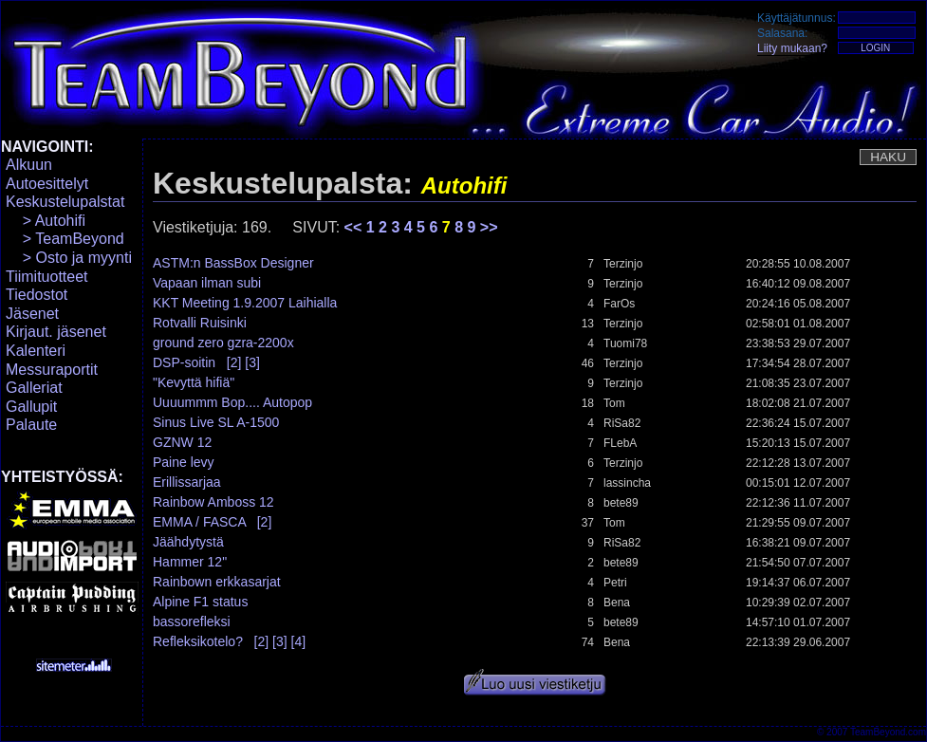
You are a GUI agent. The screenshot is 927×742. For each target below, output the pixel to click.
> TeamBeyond (65, 239)
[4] (298, 641)
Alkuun (29, 165)
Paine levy (183, 462)
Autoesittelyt (47, 184)
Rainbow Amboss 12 (213, 502)
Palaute (31, 425)
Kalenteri (35, 351)
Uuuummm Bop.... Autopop (232, 402)
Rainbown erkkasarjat (217, 581)
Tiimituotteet (47, 277)
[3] (252, 362)
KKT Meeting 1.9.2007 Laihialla (245, 302)
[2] (234, 362)
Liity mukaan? (792, 48)
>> (489, 227)
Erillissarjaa (187, 482)
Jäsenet (32, 314)
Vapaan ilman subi (207, 282)
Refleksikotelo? (198, 641)
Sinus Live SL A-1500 (216, 422)
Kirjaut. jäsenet (56, 332)
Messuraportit (52, 370)
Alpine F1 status (200, 601)
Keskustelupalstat (65, 202)
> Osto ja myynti (69, 258)
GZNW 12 (182, 442)
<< (355, 227)
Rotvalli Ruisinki (200, 322)
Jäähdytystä (188, 541)
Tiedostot (36, 295)
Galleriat (34, 388)
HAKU (888, 157)
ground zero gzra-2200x (223, 342)
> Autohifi (45, 221)
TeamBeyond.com (888, 732)
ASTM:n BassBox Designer (233, 262)
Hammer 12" (190, 561)
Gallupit (31, 407)
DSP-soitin (184, 362)
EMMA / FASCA (199, 521)
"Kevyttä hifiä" (193, 382)
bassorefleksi (192, 621)
